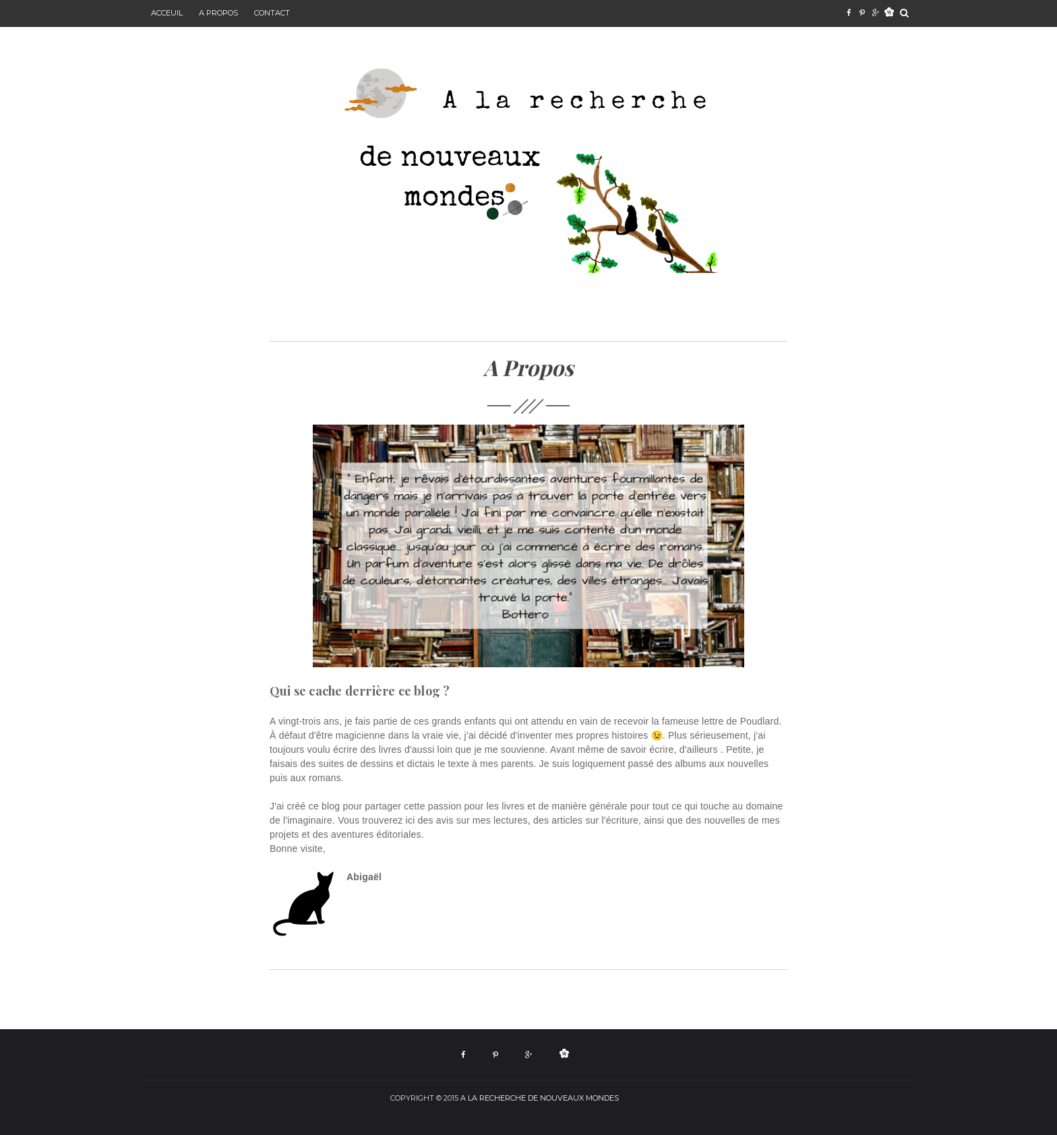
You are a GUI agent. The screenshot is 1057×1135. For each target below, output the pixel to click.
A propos (218, 13)
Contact (272, 13)
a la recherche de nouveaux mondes (539, 1098)
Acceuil (167, 13)
